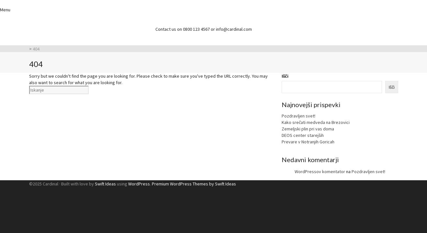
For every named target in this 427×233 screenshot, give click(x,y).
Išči (285, 76)
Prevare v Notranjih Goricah (308, 142)
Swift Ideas (105, 184)
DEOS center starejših (303, 135)
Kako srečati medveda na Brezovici (316, 122)
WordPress (139, 184)
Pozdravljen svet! (298, 116)
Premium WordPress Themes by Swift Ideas (194, 184)
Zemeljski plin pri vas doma (308, 129)
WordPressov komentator (320, 171)
